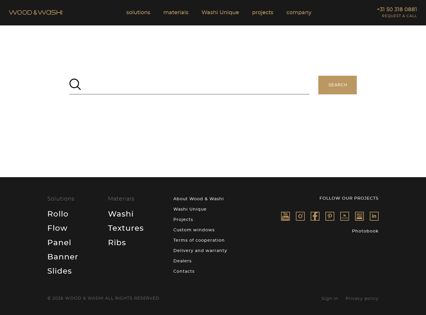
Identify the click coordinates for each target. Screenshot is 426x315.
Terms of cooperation (199, 240)
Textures (126, 228)
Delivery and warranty (200, 251)
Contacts (184, 271)
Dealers (182, 261)
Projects (183, 220)
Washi (121, 214)
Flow (57, 228)
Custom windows (194, 230)
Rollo (58, 214)
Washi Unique (190, 209)
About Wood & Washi (198, 199)
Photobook (365, 231)
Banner (62, 257)
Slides (59, 271)
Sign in (330, 299)
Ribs (117, 243)
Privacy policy (362, 299)
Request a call (399, 16)
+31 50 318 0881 (397, 9)
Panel (59, 243)
